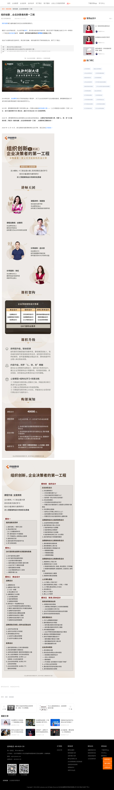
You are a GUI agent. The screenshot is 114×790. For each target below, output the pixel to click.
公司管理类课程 (98, 77)
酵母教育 (70, 746)
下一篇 (70, 709)
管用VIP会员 (71, 770)
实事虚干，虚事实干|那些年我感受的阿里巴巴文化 (42, 731)
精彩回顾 (8, 9)
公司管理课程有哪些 (88, 99)
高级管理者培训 (87, 77)
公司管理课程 (87, 68)
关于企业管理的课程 (100, 108)
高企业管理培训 (98, 90)
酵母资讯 (104, 756)
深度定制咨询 (92, 756)
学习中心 (102, 3)
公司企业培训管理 (88, 82)
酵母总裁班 (71, 750)
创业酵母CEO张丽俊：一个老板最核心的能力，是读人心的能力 (17, 721)
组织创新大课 (43, 108)
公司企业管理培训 (88, 73)
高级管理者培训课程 (88, 86)
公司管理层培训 (99, 95)
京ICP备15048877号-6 (83, 787)
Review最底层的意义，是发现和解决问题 (57, 707)
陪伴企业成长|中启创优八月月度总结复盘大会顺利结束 (17, 731)
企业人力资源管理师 (58, 3)
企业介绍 (59, 750)
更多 (110, 18)
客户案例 (47, 3)
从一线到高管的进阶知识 (102, 26)
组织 (25, 30)
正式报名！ (49, 128)
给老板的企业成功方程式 (102, 37)
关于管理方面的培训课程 (101, 82)
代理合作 (107, 767)
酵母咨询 (90, 746)
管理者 (40, 33)
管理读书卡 (71, 767)
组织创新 (5, 23)
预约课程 (107, 763)
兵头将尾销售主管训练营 (75, 761)
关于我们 (39, 3)
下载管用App (92, 3)
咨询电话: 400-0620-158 (15, 746)
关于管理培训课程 (88, 95)
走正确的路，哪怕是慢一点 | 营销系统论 (67, 731)
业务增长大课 (72, 756)
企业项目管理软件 (14, 780)
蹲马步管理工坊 (72, 758)
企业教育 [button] (15, 3)
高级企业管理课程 (97, 68)
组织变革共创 (92, 753)
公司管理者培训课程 (100, 104)
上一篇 (4, 709)
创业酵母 (14, 98)
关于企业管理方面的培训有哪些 (103, 86)
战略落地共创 (92, 750)
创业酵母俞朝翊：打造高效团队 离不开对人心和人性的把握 (42, 721)
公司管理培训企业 (100, 99)
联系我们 (107, 759)
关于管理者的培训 (88, 108)
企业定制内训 (92, 758)
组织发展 (12, 33)
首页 (8, 3)
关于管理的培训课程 (88, 104)
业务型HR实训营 (72, 764)
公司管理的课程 (87, 90)
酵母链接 (104, 746)
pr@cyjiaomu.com (16, 756)
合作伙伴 (31, 3)
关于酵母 (59, 746)
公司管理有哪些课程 (100, 73)
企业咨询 (23, 3)
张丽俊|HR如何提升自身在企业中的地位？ (67, 721)
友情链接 (5, 780)
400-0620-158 (17, 759)
